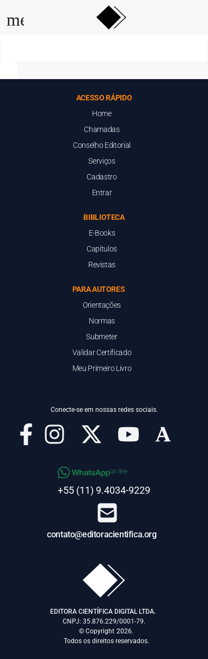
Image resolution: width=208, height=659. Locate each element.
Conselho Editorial (102, 145)
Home (102, 113)
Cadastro (102, 176)
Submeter (101, 336)
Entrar (102, 192)
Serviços (101, 161)
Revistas (101, 264)
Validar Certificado (101, 352)
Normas (102, 320)
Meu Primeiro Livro (102, 368)
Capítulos (102, 248)
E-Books (102, 233)
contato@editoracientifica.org (101, 534)
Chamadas (101, 129)
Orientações (102, 305)
